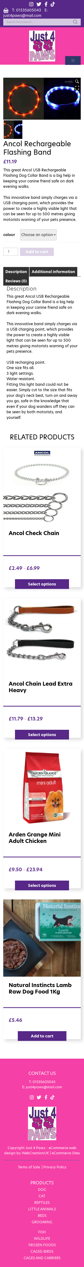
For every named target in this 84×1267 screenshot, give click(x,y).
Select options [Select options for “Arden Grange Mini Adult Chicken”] (42, 885)
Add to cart (37, 251)
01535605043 (28, 9)
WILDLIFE (42, 1237)
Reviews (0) (16, 280)
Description (16, 271)
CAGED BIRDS (42, 1250)
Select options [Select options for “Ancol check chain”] (42, 584)
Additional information (53, 271)
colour (9, 234)
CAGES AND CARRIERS (42, 1257)
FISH (42, 1231)
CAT (42, 1195)
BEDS (42, 1214)
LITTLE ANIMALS (42, 1208)
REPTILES (42, 1201)
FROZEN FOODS (42, 1244)
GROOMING (42, 1221)
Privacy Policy (54, 1166)
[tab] (16, 271)
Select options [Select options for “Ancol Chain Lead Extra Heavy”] (42, 734)
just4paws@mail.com (22, 15)
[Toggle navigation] (73, 60)
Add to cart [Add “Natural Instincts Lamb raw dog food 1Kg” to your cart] (42, 1036)
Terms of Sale (29, 1166)
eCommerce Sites (66, 1152)
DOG (42, 1189)
